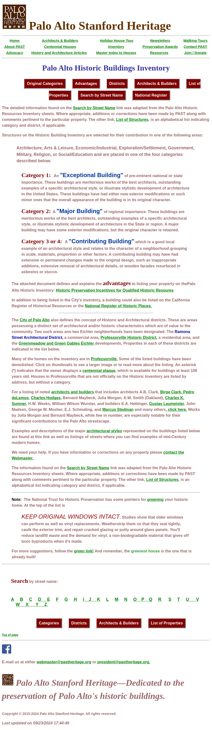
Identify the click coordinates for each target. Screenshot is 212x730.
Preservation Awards (160, 47)
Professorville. (104, 359)
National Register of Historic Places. (118, 306)
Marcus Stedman (118, 409)
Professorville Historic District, (129, 337)
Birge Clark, (171, 392)
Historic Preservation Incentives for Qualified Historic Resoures (115, 290)
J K (94, 599)
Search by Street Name (102, 95)
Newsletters (160, 41)
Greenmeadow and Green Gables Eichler (56, 343)
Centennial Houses (60, 47)
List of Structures (132, 119)
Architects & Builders (60, 41)
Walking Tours (195, 41)
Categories (49, 623)
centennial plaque (99, 371)
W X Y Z (32, 604)
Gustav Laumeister (166, 404)
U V (192, 599)
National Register (151, 95)
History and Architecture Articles (59, 53)
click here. (177, 409)
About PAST (14, 47)
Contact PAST (195, 47)
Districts (117, 83)
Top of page (10, 635)
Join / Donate (195, 53)
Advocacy (14, 53)
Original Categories (45, 83)
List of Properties (167, 623)
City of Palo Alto (35, 320)
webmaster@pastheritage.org (64, 662)
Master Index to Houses (116, 53)
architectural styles (104, 431)
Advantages (86, 83)
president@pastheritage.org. (123, 662)
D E (44, 599)
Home (15, 41)
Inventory (116, 47)
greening (155, 499)
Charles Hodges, (46, 398)
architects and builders (72, 392)
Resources (159, 53)
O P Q (142, 599)
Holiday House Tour (116, 41)
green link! (84, 551)
